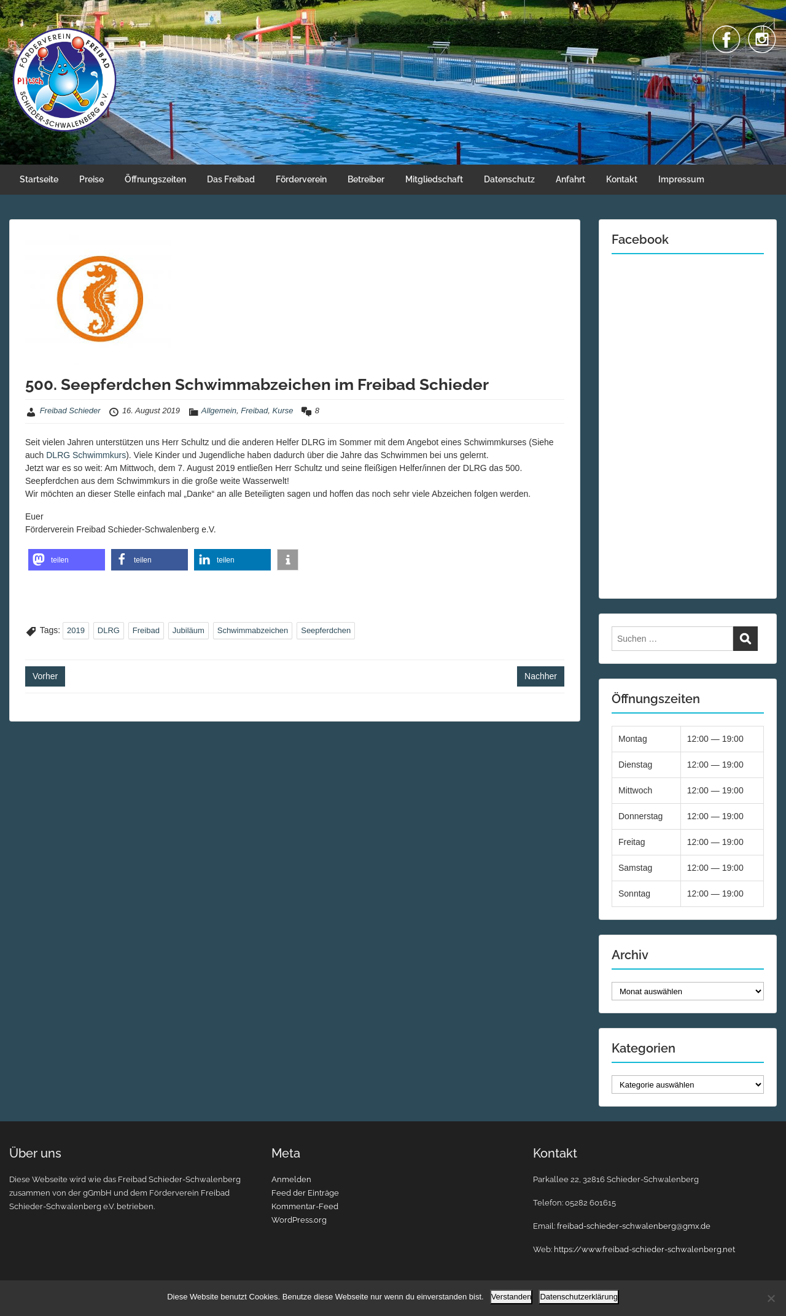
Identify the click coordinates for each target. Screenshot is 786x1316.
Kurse (283, 410)
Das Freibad (231, 179)
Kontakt (621, 179)
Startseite (39, 179)
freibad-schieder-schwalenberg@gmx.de (633, 1226)
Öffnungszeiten (155, 179)
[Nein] (771, 1298)
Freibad (254, 410)
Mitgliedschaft (434, 179)
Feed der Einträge (305, 1192)
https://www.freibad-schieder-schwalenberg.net (644, 1249)
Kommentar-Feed (304, 1206)
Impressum (681, 179)
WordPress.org (299, 1220)
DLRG (109, 630)
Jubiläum (188, 630)
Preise (91, 179)
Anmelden (291, 1179)
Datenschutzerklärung (578, 1296)
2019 (76, 630)
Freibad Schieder (70, 410)
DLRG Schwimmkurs (86, 455)
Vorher (45, 676)
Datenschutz (509, 179)
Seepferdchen (326, 630)
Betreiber (366, 179)
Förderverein (301, 179)
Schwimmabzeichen (253, 630)
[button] (66, 559)
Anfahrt (570, 179)
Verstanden (511, 1296)
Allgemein (218, 410)
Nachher (540, 676)
